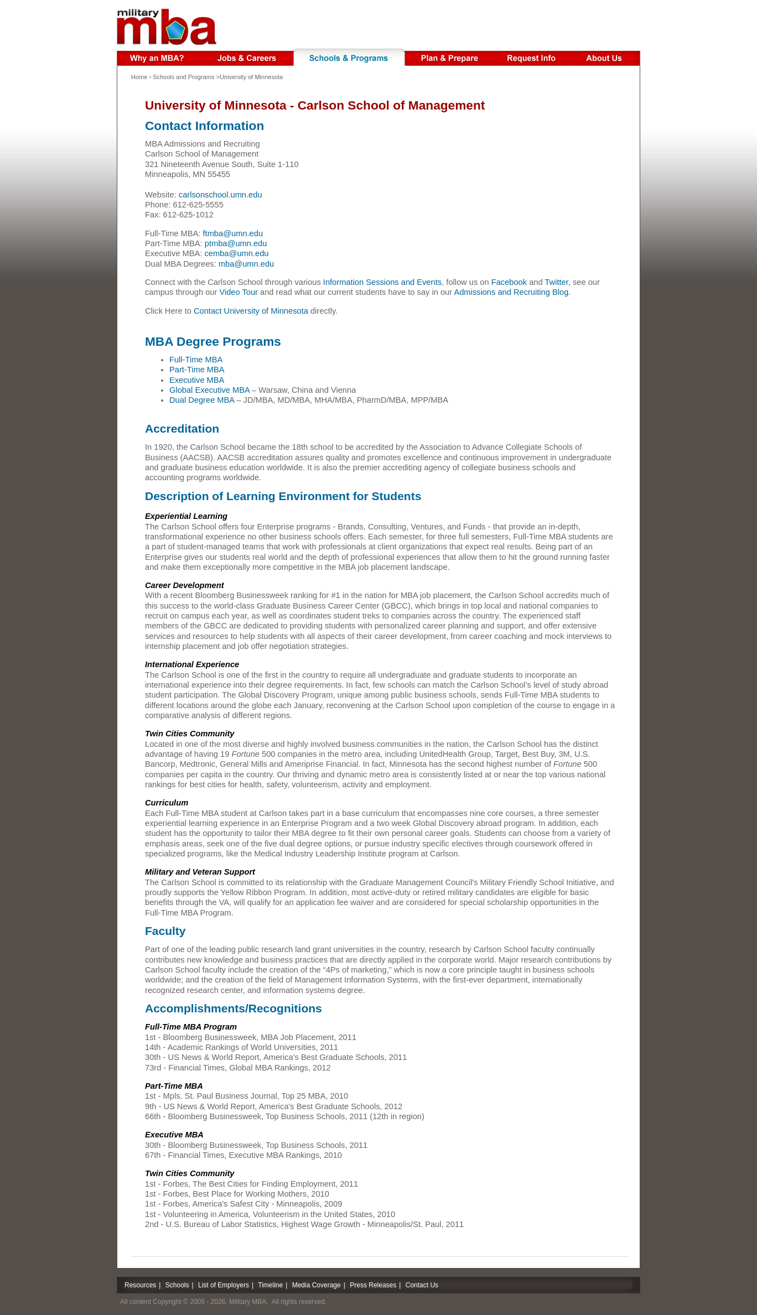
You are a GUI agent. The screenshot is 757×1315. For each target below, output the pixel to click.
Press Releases (373, 1285)
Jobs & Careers (247, 57)
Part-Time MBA (197, 369)
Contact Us (422, 1285)
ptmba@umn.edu (236, 243)
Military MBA (167, 26)
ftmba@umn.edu (233, 233)
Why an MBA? (159, 57)
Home (139, 77)
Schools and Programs (183, 77)
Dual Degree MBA (201, 400)
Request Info (532, 57)
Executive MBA (196, 380)
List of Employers (223, 1285)
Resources (140, 1285)
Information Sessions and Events (382, 282)
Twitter (556, 282)
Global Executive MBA (209, 390)
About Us (604, 57)
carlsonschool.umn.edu (220, 194)
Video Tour (238, 292)
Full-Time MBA (195, 359)
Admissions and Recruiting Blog (511, 292)
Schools (177, 1285)
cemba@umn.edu (237, 253)
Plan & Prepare (451, 57)
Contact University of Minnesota (251, 310)
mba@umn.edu (246, 263)
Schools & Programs (349, 57)
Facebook (509, 282)
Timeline (270, 1285)
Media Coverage (316, 1285)
